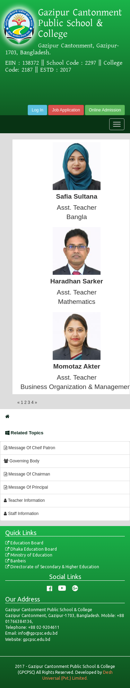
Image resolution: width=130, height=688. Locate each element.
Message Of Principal (26, 487)
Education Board (24, 543)
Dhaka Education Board (31, 549)
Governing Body (21, 461)
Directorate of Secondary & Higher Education (52, 566)
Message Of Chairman (27, 474)
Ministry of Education (28, 555)
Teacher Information (24, 500)
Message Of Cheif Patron (29, 447)
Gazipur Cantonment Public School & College (80, 23)
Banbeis (15, 561)
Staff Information (21, 513)
